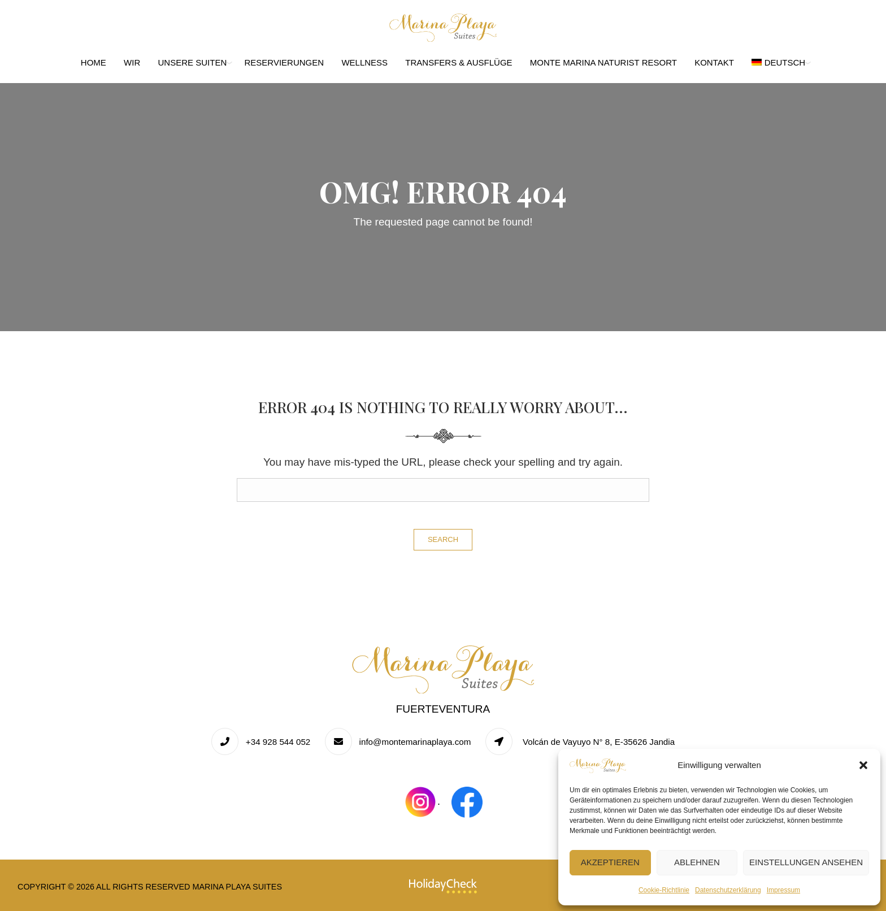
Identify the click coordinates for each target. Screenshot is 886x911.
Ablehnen (697, 862)
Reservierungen (284, 62)
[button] (863, 765)
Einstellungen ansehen (806, 862)
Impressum (783, 890)
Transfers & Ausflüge (458, 62)
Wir (132, 62)
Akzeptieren (610, 862)
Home (93, 62)
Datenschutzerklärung (728, 890)
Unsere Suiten (192, 62)
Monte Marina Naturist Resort (603, 62)
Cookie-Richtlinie (664, 890)
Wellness (364, 62)
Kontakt (714, 62)
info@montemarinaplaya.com (415, 742)
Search (443, 539)
